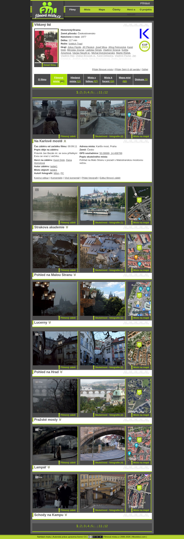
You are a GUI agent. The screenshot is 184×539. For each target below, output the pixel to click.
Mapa (102, 9)
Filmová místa (58, 79)
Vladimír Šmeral (111, 50)
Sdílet (145, 69)
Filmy (72, 9)
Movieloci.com (139, 537)
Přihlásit (145, 3)
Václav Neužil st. (81, 53)
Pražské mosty (46, 419)
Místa (87, 9)
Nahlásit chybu (44, 537)
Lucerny (40, 322)
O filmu (42, 79)
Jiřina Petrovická (117, 47)
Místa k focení (108, 79)
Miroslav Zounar (75, 50)
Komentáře (56, 177)
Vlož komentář (72, 177)
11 (100, 92)
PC (62, 173)
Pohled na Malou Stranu (53, 275)
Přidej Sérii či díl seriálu (127, 69)
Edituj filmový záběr (110, 177)
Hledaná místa (75, 79)
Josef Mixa (101, 47)
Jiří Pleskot (88, 47)
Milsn (56, 173)
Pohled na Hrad (46, 372)
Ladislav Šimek (94, 50)
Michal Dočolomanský (103, 53)
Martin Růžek (123, 53)
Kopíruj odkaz (41, 177)
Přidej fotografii (90, 177)
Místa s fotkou (92, 79)
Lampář (40, 467)
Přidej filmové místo (102, 69)
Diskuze (141, 79)
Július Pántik (74, 47)
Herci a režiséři (131, 12)
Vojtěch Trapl (75, 43)
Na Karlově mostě (48, 141)
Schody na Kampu (48, 515)
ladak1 (53, 166)
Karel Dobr (59, 160)
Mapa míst (125, 79)
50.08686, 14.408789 (110, 153)
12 (106, 92)
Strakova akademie (49, 227)
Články (116, 9)
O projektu (146, 9)
